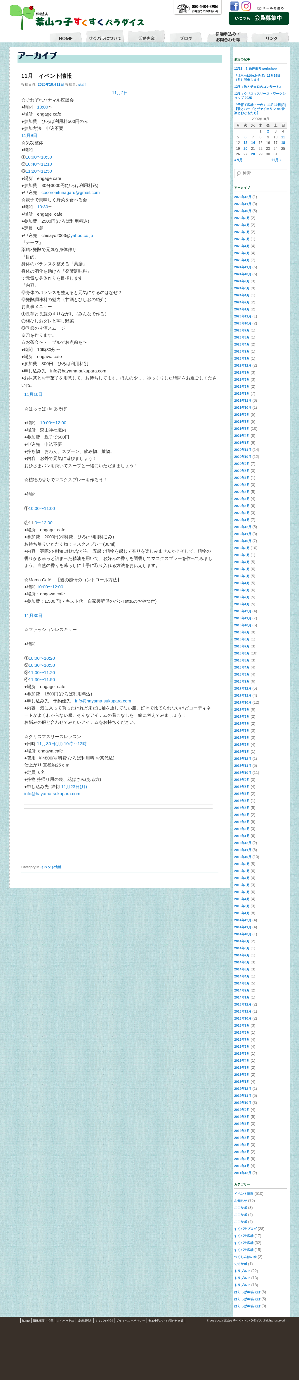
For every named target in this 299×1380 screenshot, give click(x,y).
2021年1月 (242, 442)
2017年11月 (242, 695)
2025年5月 (242, 239)
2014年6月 (242, 962)
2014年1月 (242, 997)
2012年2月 (242, 1159)
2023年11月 (242, 316)
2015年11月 (242, 850)
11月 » (276, 160)
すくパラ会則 (104, 1320)
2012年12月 (242, 1088)
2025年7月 (242, 225)
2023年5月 (242, 337)
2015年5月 (242, 892)
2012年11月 (242, 1095)
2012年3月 (242, 1152)
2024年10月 (242, 274)
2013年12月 (242, 1004)
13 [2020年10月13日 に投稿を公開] (245, 143)
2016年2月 (242, 829)
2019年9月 (242, 548)
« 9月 (238, 160)
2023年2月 (242, 351)
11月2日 (120, 92)
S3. (288, 1320)
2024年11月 (242, 267)
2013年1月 (242, 1081)
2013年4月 (242, 1060)
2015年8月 (242, 871)
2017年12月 (242, 688)
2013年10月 (242, 1018)
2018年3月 (242, 674)
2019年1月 (242, 604)
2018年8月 (242, 639)
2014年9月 (242, 941)
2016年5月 (242, 808)
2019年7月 (242, 562)
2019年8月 (242, 555)
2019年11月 (242, 534)
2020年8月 (242, 470)
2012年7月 (242, 1123)
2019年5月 (242, 576)
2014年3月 (242, 983)
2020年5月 (242, 492)
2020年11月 (242, 449)
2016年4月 (242, 815)
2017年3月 (242, 737)
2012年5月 (242, 1138)
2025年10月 (242, 211)
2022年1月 (242, 393)
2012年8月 (242, 1116)
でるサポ (240, 1264)
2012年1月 (242, 1166)
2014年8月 (242, 948)
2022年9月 (242, 372)
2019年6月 (242, 569)
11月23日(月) (74, 786)
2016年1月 (242, 836)
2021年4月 (242, 435)
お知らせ (240, 1200)
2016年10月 (242, 772)
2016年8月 (242, 786)
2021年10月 (242, 407)
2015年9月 (242, 864)
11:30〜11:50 (42, 679)
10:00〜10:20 (42, 658)
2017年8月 (242, 716)
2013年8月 (242, 1032)
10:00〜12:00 (53, 422)
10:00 (42, 106)
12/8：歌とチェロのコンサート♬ (257, 86)
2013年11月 (242, 1011)
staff (82, 85)
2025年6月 (242, 232)
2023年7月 (242, 330)
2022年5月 (242, 386)
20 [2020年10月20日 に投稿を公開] (245, 149)
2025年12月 (242, 197)
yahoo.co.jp (82, 235)
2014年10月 (242, 934)
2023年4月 (242, 344)
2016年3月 (242, 822)
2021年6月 (242, 428)
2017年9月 (242, 709)
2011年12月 (242, 1173)
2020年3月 (242, 506)
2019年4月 (242, 583)
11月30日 (33, 615)
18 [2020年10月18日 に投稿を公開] (283, 143)
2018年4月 (242, 667)
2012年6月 (242, 1130)
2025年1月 (242, 260)
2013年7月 (242, 1039)
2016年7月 (242, 793)
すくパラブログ (245, 1229)
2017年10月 (242, 702)
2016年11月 (242, 765)
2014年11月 (242, 927)
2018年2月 (242, 681)
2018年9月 (242, 632)
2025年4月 (242, 246)
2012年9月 (242, 1109)
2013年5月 (242, 1053)
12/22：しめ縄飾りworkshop (255, 68)
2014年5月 (242, 969)
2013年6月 (242, 1046)
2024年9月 (242, 281)
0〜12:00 (44, 522)
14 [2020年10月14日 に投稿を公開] (253, 143)
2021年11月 (242, 400)
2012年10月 (242, 1102)
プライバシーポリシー (130, 1320)
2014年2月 (242, 990)
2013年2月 (242, 1074)
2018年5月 (242, 660)
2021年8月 (242, 421)
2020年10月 (242, 456)
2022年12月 (242, 365)
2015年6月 (242, 885)
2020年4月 (242, 499)
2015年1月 (242, 913)
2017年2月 (242, 744)
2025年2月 (242, 253)
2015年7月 (242, 878)
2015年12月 (242, 843)
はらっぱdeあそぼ (247, 1292)
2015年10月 (242, 857)
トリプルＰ (242, 1271)
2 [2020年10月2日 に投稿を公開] (268, 131)
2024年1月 (242, 309)
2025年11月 (242, 204)
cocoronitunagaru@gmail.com (70, 192)
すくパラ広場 (243, 1236)
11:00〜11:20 (42, 672)
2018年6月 (242, 653)
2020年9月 (242, 463)
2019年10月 (242, 541)
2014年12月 (242, 920)
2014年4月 (242, 976)
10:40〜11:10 (39, 163)
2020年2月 (242, 513)
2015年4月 (242, 899)
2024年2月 (242, 302)
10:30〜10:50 (42, 665)
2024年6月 (242, 288)
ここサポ (240, 1207)
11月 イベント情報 (46, 76)
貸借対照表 (84, 1320)
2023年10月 (242, 323)
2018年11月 (242, 618)
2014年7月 (242, 955)
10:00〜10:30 (39, 156)
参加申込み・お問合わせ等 (165, 1320)
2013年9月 (242, 1025)
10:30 (42, 206)
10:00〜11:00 (42, 508)
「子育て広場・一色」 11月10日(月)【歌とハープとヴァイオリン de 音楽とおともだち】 (260, 109)
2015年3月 (242, 906)
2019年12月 (242, 527)
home (26, 1320)
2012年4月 (242, 1145)
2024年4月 (242, 295)
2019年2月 (242, 597)
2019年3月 (242, 590)
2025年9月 (242, 218)
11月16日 (33, 394)
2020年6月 (242, 485)
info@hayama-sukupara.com (103, 700)
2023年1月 (242, 358)
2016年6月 (242, 800)
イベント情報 (50, 867)
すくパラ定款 (65, 1320)
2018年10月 (242, 625)
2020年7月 (242, 478)
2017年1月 (242, 751)
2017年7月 (242, 723)
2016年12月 (242, 758)
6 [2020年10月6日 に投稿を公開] (245, 137)
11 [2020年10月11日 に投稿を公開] (283, 137)
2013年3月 (242, 1067)
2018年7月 (242, 646)
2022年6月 (242, 379)
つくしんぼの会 (245, 1257)
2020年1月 (242, 520)
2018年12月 (242, 611)
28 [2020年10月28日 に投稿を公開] (253, 154)
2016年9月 (242, 779)
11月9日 (29, 135)
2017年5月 (242, 730)
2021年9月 (242, 414)
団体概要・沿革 (43, 1320)
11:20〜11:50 (39, 171)
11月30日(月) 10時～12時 (62, 743)
